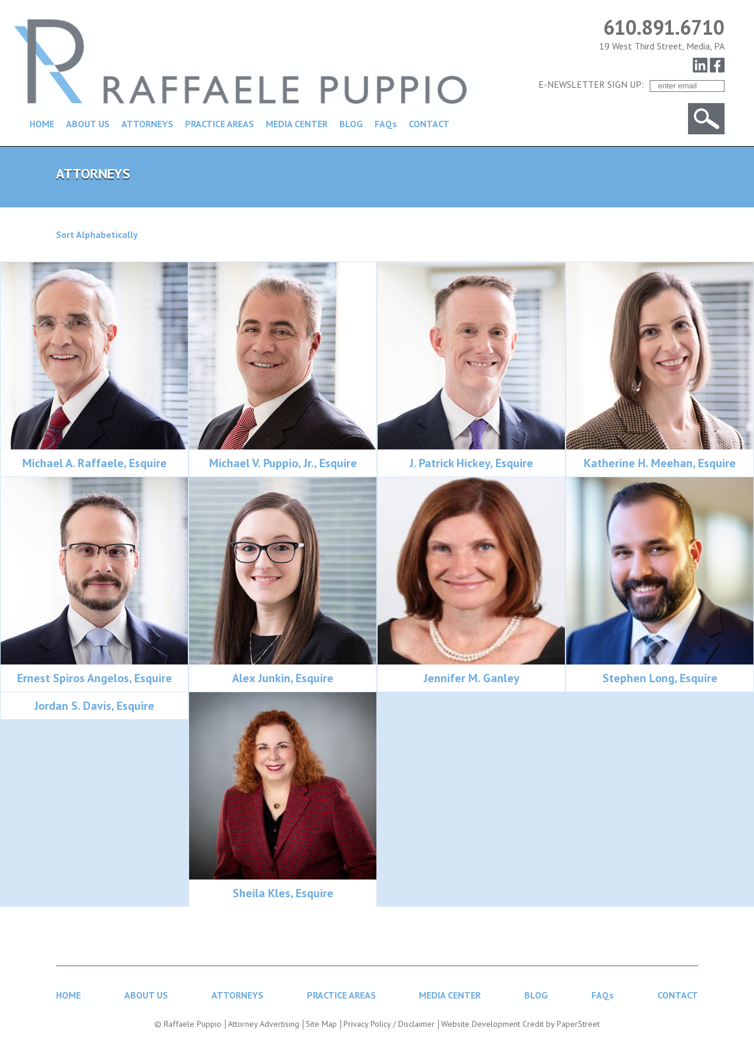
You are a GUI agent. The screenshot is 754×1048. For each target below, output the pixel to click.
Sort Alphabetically (97, 234)
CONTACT (429, 124)
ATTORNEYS (147, 124)
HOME (41, 124)
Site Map (321, 1024)
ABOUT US (88, 124)
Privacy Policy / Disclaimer (389, 1024)
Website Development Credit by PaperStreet (520, 1024)
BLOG (351, 124)
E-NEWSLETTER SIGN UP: (591, 84)
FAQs (386, 124)
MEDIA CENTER (297, 124)
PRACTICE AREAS (219, 124)
